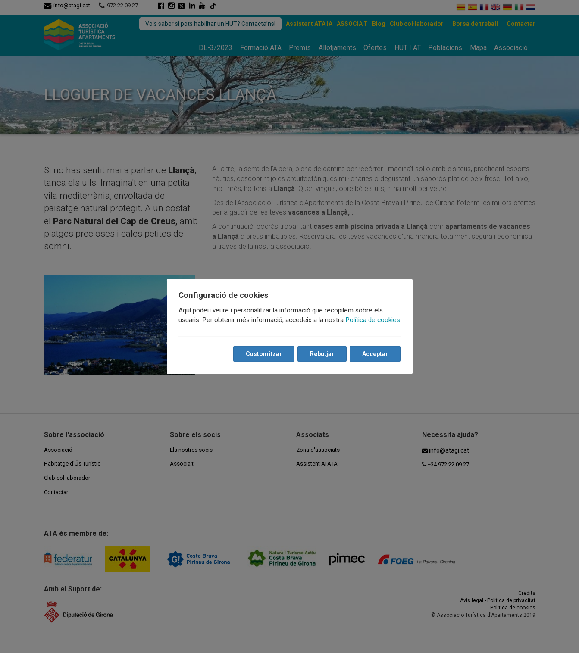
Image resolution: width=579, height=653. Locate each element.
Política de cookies (373, 320)
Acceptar (375, 353)
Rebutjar (322, 353)
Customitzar (264, 353)
